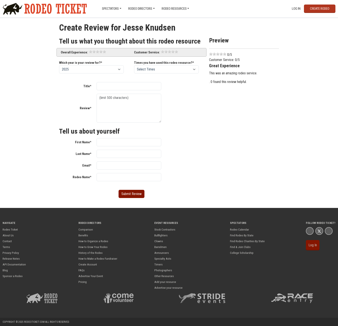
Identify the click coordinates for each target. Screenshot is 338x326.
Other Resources (164, 276)
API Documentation (14, 264)
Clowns (158, 241)
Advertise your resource (168, 287)
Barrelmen (160, 247)
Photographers (163, 270)
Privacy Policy (11, 252)
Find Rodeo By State (242, 235)
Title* (87, 86)
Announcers (161, 252)
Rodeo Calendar (239, 229)
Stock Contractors (164, 229)
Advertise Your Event (90, 276)
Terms (6, 247)
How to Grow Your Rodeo (93, 247)
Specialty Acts (162, 258)
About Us (8, 235)
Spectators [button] (110, 9)
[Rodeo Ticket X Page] (319, 231)
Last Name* (83, 154)
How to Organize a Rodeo (93, 241)
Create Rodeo (319, 9)
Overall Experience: (74, 52)
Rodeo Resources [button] (174, 9)
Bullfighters (160, 235)
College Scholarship (242, 252)
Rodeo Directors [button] (140, 9)
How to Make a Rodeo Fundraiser (97, 258)
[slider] (97, 51)
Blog (5, 270)
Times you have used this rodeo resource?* (164, 63)
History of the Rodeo (90, 252)
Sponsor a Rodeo (13, 276)
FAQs (81, 270)
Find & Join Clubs (240, 247)
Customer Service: (147, 52)
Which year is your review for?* (80, 63)
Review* (85, 108)
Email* (86, 165)
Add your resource (165, 282)
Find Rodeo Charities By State (247, 241)
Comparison (85, 229)
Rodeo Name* (82, 177)
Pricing (82, 282)
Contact (7, 241)
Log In (296, 9)
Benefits (83, 235)
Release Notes (11, 258)
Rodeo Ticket (10, 229)
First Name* (83, 142)
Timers (158, 264)
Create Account (87, 264)
